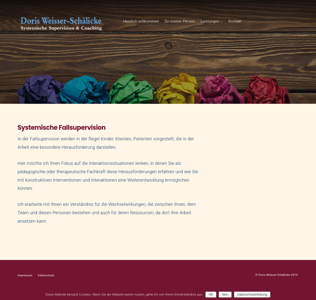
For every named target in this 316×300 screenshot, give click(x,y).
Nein (225, 294)
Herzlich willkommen (193, 26)
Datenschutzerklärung (252, 294)
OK (211, 294)
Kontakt (286, 26)
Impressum (25, 285)
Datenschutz (46, 285)
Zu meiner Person (231, 26)
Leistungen (261, 26)
